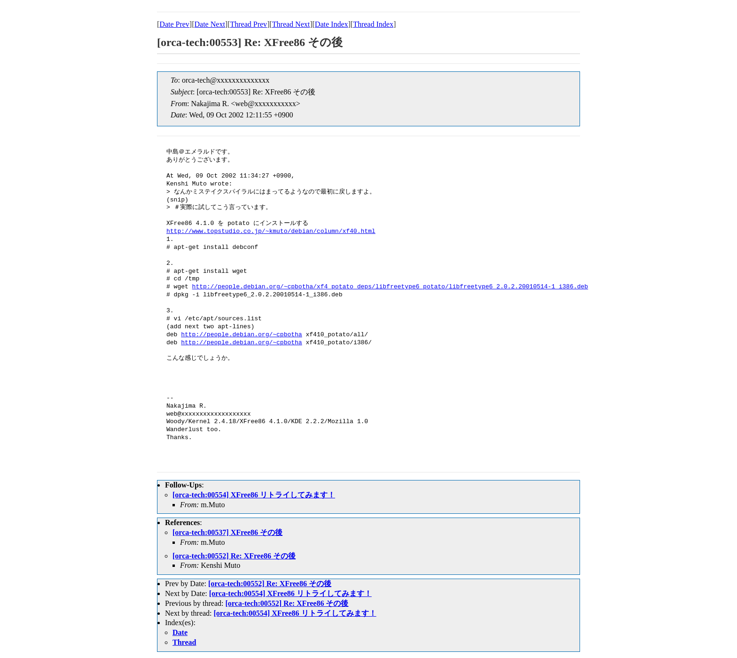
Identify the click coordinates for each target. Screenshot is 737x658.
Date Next (210, 24)
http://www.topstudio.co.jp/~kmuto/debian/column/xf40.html (271, 231)
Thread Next (291, 24)
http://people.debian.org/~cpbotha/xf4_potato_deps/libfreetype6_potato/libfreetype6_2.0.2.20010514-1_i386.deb (390, 287)
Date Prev (174, 24)
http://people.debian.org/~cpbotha (241, 335)
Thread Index (373, 24)
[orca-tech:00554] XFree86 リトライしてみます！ (253, 495)
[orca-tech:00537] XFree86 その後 (227, 532)
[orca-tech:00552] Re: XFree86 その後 (234, 556)
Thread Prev (248, 24)
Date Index (331, 24)
